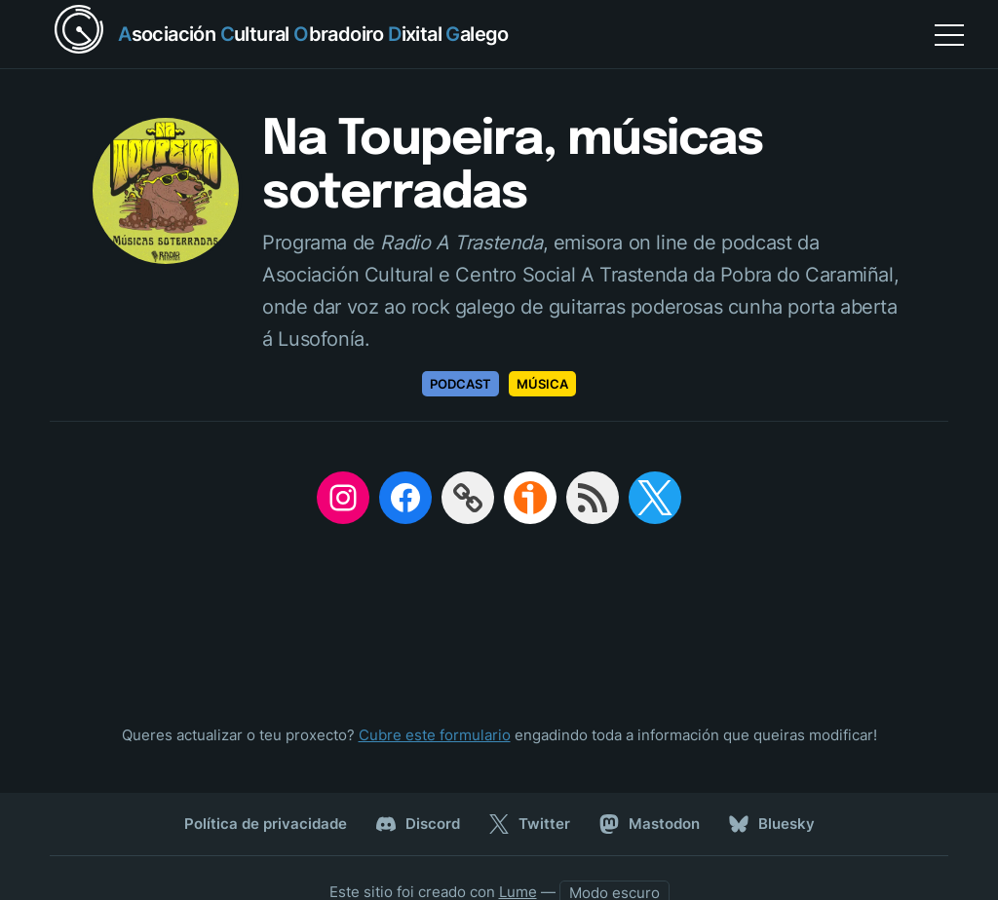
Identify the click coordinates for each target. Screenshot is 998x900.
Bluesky (772, 824)
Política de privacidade (265, 823)
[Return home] (279, 34)
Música (542, 384)
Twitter (529, 824)
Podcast (460, 384)
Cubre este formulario (435, 735)
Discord (418, 824)
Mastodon (649, 824)
